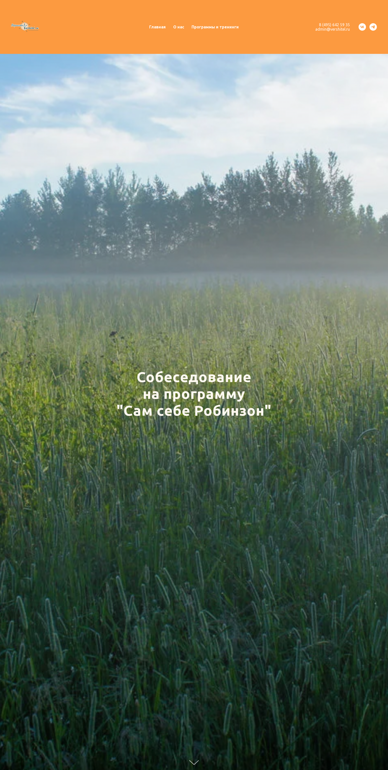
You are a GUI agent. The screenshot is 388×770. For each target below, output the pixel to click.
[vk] (362, 27)
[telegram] (373, 27)
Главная (157, 27)
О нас (178, 27)
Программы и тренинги (215, 27)
